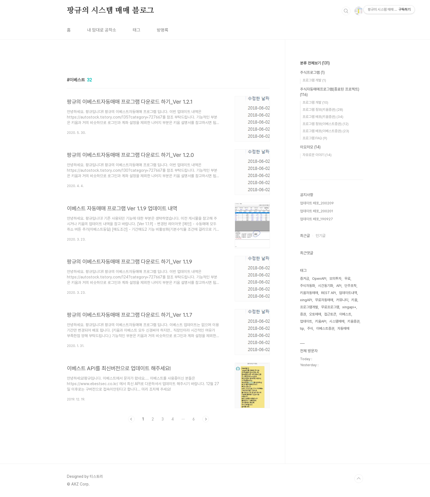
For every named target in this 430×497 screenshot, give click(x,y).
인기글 (321, 235)
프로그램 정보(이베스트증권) (325, 124)
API (338, 286)
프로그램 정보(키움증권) (322, 110)
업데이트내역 (348, 293)
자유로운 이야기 (317, 155)
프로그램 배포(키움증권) (322, 117)
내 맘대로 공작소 (101, 30)
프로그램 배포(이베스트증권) (325, 131)
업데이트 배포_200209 (317, 203)
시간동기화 (325, 286)
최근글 (305, 235)
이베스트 (345, 314)
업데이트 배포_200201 (316, 211)
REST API (328, 293)
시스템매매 (336, 321)
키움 (354, 300)
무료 (347, 278)
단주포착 (350, 286)
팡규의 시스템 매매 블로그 (110, 11)
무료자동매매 (324, 300)
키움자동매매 (309, 293)
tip (302, 328)
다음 (205, 419)
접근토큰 (330, 314)
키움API (320, 321)
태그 (136, 30)
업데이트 (306, 321)
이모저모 (310, 147)
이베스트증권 (325, 328)
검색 (346, 11)
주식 (310, 328)
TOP (358, 478)
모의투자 (335, 278)
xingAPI (306, 300)
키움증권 (353, 321)
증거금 (304, 278)
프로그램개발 (309, 307)
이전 (131, 419)
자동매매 (343, 328)
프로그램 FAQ (314, 138)
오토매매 (315, 314)
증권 (303, 314)
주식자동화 (307, 286)
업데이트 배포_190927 (316, 219)
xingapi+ (349, 307)
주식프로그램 (312, 72)
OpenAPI (319, 278)
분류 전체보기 (315, 63)
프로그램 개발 (314, 80)
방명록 (162, 30)
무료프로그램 (330, 307)
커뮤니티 (342, 300)
